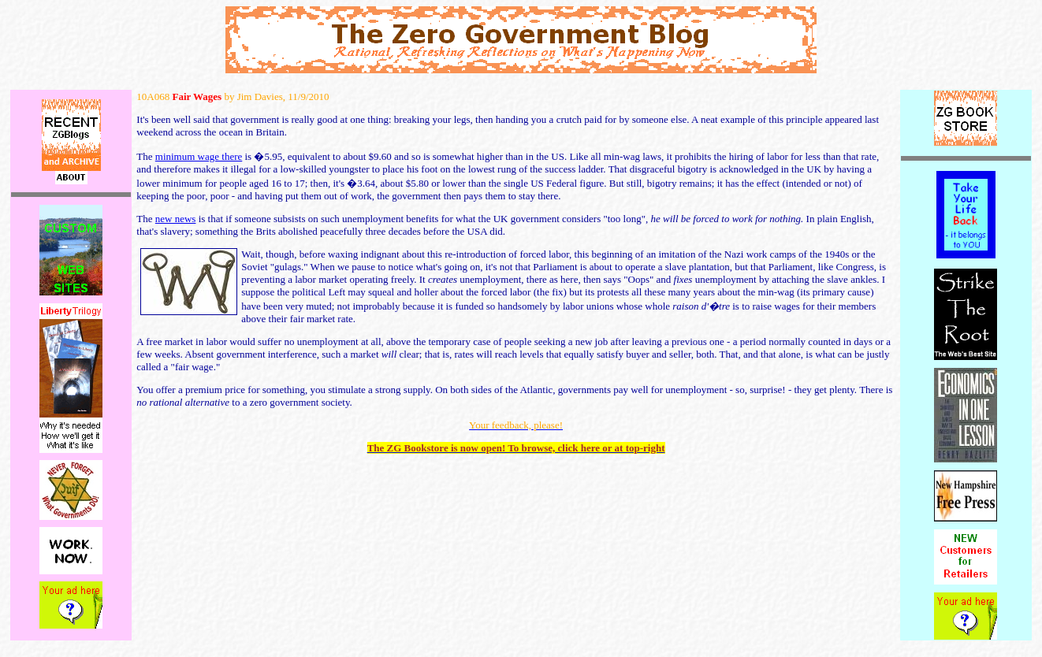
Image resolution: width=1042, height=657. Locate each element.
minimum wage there (198, 156)
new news (175, 219)
